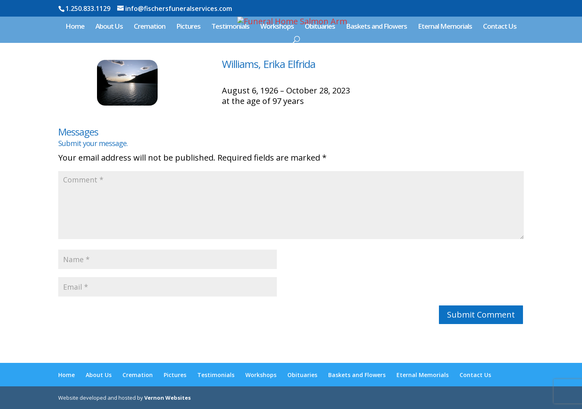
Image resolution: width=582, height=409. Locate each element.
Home (74, 27)
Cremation (149, 27)
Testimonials (230, 27)
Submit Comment (481, 314)
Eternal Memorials (445, 27)
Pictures (188, 27)
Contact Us (500, 27)
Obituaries (320, 27)
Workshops (277, 27)
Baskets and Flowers (376, 27)
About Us (109, 27)
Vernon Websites (167, 397)
